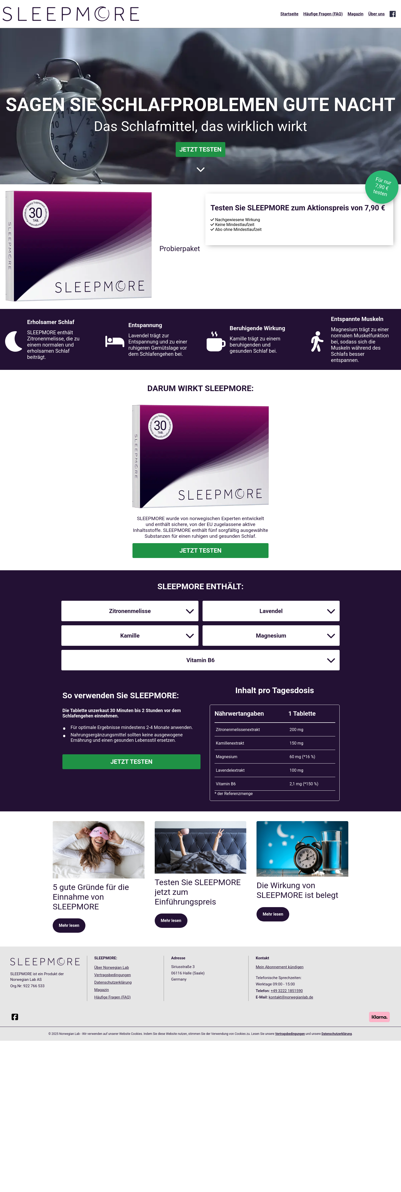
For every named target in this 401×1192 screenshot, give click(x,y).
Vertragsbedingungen (112, 1168)
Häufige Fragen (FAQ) (323, 14)
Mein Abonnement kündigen (280, 1160)
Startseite (289, 14)
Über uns (376, 14)
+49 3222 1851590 (287, 1184)
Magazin (355, 14)
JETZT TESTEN (201, 149)
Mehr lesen (69, 1119)
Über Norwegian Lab (111, 1161)
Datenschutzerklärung (113, 1176)
